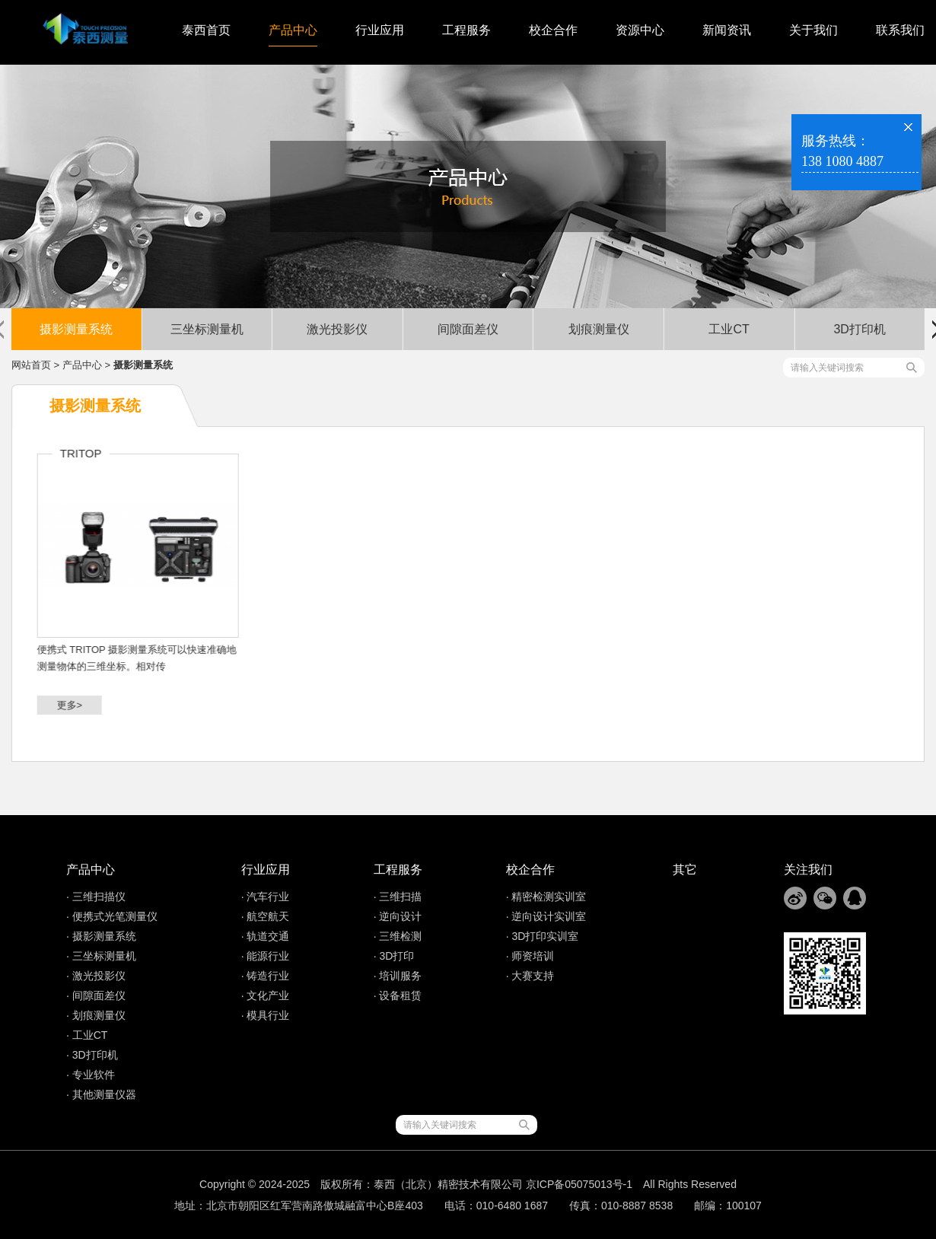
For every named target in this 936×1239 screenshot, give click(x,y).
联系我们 (900, 30)
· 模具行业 (265, 1015)
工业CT (728, 329)
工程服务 (466, 30)
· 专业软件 (90, 1075)
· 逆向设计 (398, 916)
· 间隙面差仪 (96, 995)
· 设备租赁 (398, 995)
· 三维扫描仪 (96, 896)
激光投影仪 (337, 329)
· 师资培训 (530, 956)
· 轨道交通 (265, 936)
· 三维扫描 (398, 896)
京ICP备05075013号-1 (579, 1184)
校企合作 (553, 30)
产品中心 (293, 30)
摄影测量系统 (76, 329)
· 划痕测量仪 (96, 1015)
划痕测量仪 (598, 329)
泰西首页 (206, 30)
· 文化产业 (265, 995)
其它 (685, 869)
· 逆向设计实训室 (546, 916)
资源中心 (640, 30)
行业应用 (379, 30)
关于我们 (813, 30)
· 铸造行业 (265, 976)
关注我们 (808, 869)
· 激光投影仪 (96, 976)
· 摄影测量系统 (101, 936)
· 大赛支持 (530, 976)
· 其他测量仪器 (101, 1094)
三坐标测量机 (207, 329)
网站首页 (31, 365)
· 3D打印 (394, 956)
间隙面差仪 (468, 329)
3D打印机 (859, 329)
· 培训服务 (398, 976)
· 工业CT (86, 1035)
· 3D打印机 (92, 1055)
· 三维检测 (398, 936)
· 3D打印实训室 (542, 936)
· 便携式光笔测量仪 (112, 916)
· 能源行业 (265, 956)
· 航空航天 (265, 916)
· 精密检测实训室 (546, 896)
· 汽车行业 (265, 896)
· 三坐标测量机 (101, 956)
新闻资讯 (726, 30)
